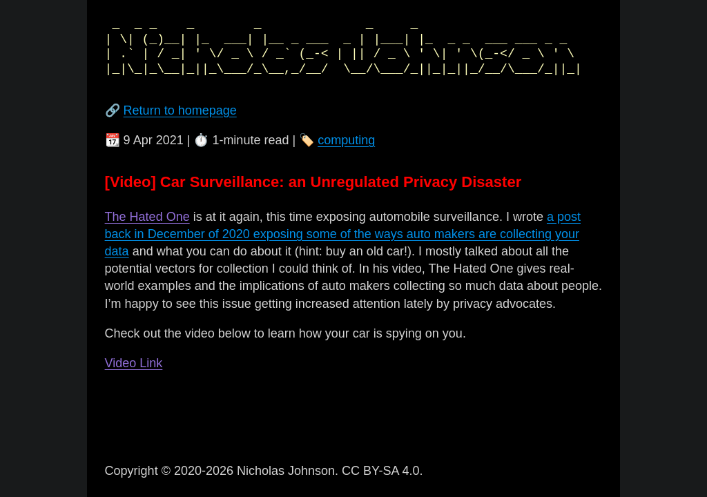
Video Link (134, 363)
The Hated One (147, 217)
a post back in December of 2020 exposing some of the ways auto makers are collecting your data (343, 234)
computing (346, 140)
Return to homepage (180, 110)
